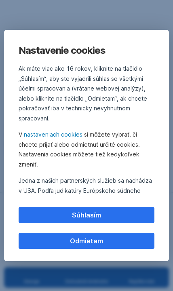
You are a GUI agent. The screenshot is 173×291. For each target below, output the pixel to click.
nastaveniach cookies (53, 134)
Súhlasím (86, 215)
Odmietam (86, 241)
